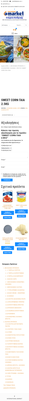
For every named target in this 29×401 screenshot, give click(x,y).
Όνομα (3, 159)
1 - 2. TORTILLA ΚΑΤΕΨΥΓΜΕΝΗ (14, 273)
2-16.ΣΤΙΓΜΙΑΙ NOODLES (12, 341)
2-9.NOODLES (9, 382)
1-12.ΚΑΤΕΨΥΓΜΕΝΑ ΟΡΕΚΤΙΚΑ (14, 305)
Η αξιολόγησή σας (6, 150)
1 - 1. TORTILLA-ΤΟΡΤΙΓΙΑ (12, 270)
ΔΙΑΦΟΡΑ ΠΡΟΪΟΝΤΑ (9, 388)
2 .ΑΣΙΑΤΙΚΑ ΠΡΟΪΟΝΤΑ (10, 321)
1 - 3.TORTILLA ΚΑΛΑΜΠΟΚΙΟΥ (14, 276)
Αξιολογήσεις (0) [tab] (7, 115)
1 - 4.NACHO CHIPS (11, 279)
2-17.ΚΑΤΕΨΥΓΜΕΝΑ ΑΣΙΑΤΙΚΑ (14, 344)
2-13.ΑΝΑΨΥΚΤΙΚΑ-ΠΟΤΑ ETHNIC (15, 335)
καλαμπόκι (3, 109)
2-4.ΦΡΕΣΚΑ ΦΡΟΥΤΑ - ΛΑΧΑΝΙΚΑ (15, 365)
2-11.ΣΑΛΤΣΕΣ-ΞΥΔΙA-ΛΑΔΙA (13, 329)
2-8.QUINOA (8, 379)
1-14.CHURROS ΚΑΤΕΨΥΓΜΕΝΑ (14, 310)
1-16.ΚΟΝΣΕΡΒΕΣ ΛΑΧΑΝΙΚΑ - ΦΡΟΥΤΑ (13, 108)
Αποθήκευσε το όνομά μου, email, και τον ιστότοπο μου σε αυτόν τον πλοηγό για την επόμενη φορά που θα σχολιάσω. (14, 175)
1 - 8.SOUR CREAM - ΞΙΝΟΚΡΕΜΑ (15, 293)
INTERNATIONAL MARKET (14, 398)
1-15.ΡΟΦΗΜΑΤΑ (10, 313)
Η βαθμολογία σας (6, 145)
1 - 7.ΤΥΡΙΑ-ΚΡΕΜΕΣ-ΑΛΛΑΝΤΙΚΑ (14, 290)
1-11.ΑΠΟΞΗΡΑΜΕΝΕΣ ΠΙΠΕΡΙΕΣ (14, 302)
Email (3, 167)
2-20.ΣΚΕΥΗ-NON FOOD (12, 357)
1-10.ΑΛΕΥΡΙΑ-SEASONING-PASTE (15, 299)
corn (26, 108)
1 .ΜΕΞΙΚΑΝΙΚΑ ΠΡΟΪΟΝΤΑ (16, 66)
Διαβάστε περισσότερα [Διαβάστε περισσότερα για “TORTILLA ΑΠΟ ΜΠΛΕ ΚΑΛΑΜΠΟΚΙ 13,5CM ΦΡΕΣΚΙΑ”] (7, 248)
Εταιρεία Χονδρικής (14, 17)
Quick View (7, 217)
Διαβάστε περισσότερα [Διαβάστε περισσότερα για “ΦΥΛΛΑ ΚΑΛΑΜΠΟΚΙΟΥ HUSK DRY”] (21, 244)
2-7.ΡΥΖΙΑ (8, 376)
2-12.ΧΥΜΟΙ (8, 332)
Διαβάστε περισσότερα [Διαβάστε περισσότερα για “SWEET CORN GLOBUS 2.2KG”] (21, 211)
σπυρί (7, 109)
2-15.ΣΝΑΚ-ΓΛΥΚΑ (10, 338)
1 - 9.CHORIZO (9, 296)
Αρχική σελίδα (4, 66)
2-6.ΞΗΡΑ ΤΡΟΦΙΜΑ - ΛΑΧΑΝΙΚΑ (14, 373)
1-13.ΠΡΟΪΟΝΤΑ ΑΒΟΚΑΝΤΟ (13, 307)
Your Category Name (9, 385)
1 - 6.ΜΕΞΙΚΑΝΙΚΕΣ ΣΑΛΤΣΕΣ (13, 287)
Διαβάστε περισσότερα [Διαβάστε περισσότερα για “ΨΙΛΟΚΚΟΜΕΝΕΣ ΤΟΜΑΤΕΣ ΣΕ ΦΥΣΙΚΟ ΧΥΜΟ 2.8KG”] (7, 213)
